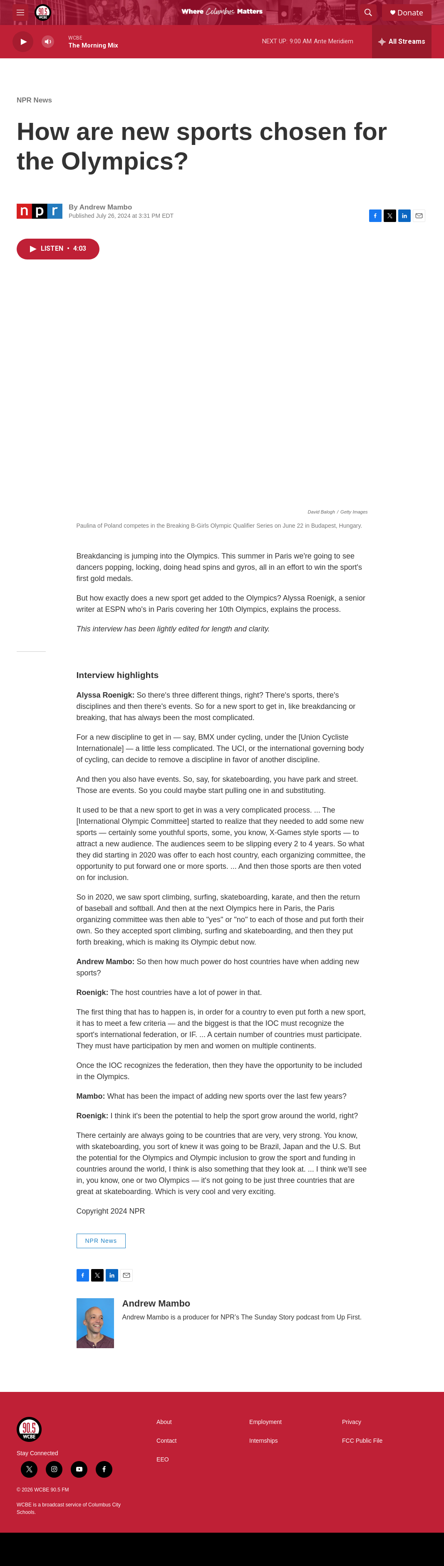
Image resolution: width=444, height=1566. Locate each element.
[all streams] (402, 41)
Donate (410, 12)
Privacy (351, 1422)
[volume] (48, 41)
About (164, 1422)
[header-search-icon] (368, 12)
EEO (162, 1459)
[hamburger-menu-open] (20, 12)
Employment (265, 1422)
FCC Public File (362, 1441)
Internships (263, 1441)
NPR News (34, 100)
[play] (23, 42)
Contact (166, 1441)
